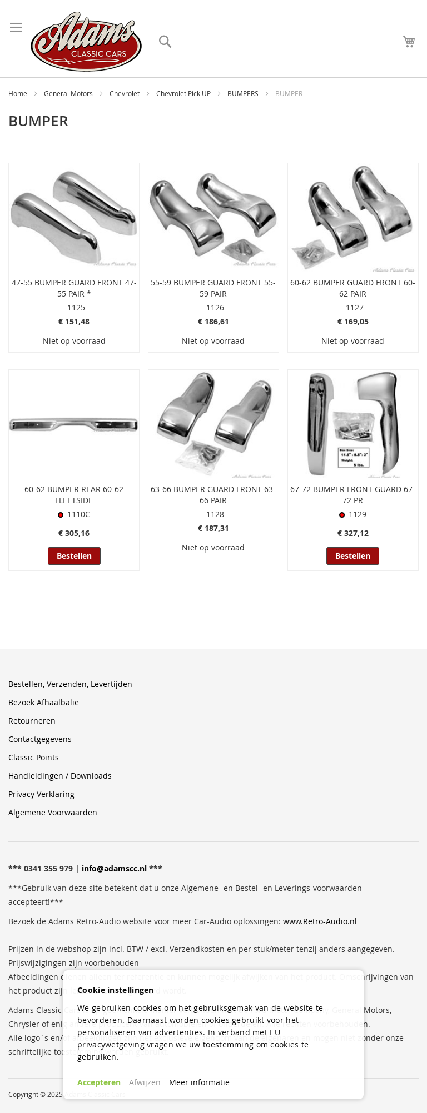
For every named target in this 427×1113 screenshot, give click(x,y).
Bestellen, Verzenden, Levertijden (70, 684)
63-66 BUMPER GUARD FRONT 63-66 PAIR (213, 494)
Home (18, 93)
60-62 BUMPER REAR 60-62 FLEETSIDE (73, 494)
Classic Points (33, 757)
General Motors (69, 93)
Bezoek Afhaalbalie (43, 702)
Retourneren (32, 720)
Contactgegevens (40, 739)
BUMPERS (243, 93)
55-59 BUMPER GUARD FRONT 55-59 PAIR (213, 288)
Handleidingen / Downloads (60, 775)
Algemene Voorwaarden (52, 812)
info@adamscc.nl (114, 868)
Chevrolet (125, 93)
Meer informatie (199, 1082)
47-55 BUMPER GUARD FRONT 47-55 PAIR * (74, 288)
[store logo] (86, 42)
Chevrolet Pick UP (184, 93)
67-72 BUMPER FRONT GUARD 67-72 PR (352, 494)
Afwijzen (145, 1082)
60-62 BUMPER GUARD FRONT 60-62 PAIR (352, 288)
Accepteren (99, 1082)
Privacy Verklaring (41, 794)
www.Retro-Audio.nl (320, 921)
